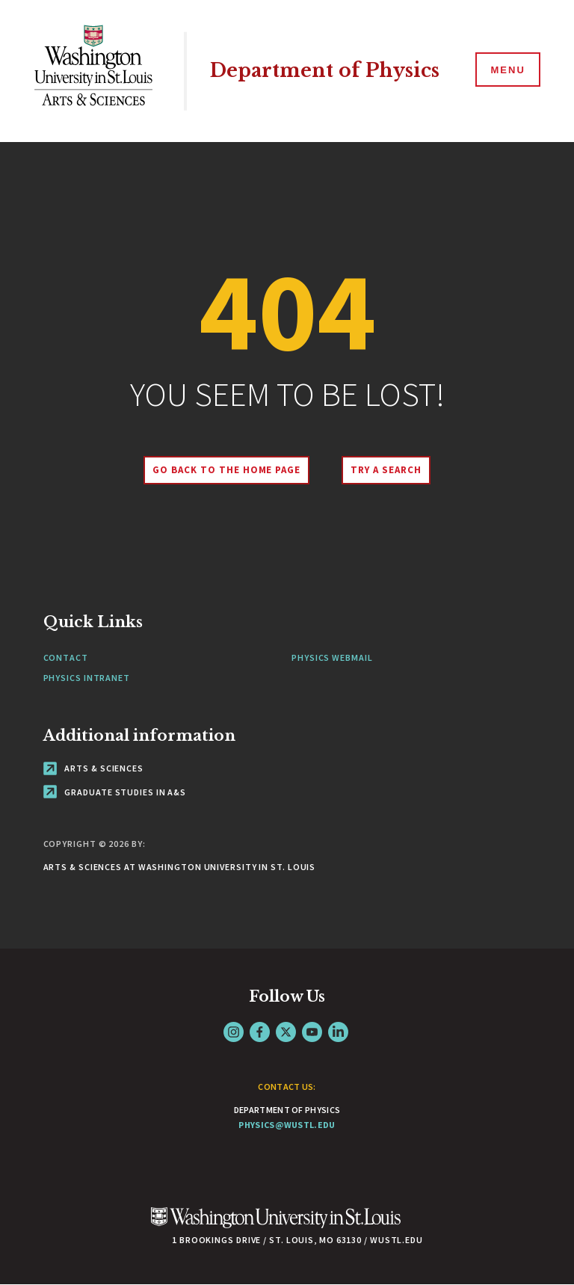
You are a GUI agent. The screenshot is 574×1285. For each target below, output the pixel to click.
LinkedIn (338, 1032)
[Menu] (506, 70)
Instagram (233, 1032)
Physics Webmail (332, 657)
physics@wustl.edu (286, 1124)
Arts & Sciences (93, 768)
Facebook (259, 1032)
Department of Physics (324, 70)
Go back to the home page (226, 469)
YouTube (312, 1032)
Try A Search (386, 469)
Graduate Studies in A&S (115, 792)
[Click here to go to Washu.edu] (276, 1225)
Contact (65, 657)
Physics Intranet (86, 677)
